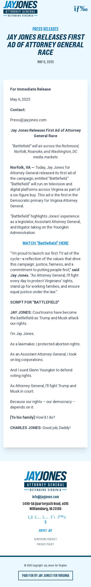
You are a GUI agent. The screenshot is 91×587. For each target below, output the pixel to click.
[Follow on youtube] (45, 520)
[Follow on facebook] (30, 517)
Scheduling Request (45, 539)
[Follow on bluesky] (61, 517)
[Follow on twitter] (53, 517)
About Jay (45, 530)
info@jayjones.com (45, 497)
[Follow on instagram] (38, 517)
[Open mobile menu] (81, 9)
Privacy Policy (45, 544)
